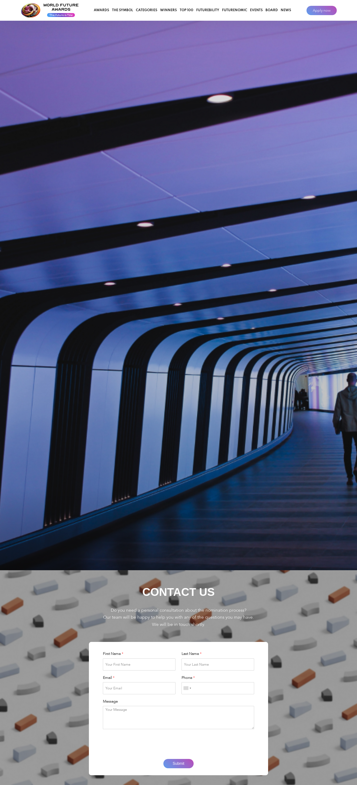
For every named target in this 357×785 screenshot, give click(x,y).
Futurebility (207, 10)
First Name (113, 653)
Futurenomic (234, 10)
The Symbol (122, 10)
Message (110, 701)
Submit (178, 763)
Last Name (192, 653)
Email (109, 677)
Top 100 (186, 10)
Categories (146, 10)
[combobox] (187, 688)
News (286, 10)
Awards (101, 10)
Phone (188, 677)
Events (256, 10)
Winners (168, 10)
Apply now (321, 10)
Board (272, 10)
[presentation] (178, 751)
